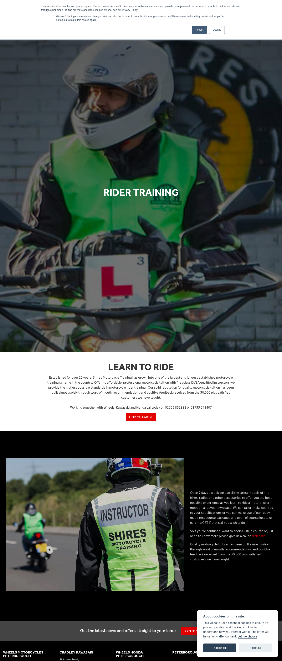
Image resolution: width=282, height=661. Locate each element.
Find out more (141, 417)
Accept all (220, 647)
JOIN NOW (192, 631)
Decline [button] (217, 29)
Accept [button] (199, 29)
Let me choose (247, 636)
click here (258, 536)
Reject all (255, 647)
